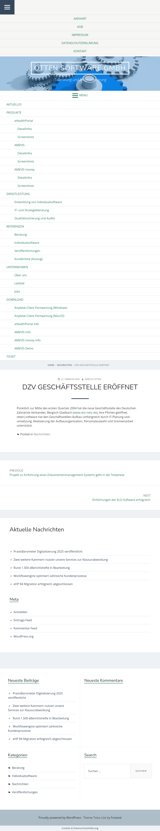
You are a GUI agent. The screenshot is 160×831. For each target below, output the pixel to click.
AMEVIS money (24, 169)
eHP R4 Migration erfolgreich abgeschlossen (43, 584)
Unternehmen (17, 267)
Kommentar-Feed (25, 628)
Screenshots (26, 137)
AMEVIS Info (22, 332)
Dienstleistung (18, 194)
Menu (83, 95)
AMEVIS (19, 145)
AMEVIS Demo (23, 348)
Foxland (116, 818)
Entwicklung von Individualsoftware (38, 202)
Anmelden (20, 612)
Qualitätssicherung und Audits (34, 218)
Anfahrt (80, 19)
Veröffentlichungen (27, 251)
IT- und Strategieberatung (31, 210)
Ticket (11, 356)
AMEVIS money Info (27, 340)
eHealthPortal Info (26, 324)
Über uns (20, 275)
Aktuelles (14, 104)
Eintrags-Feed (23, 620)
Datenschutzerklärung (79, 43)
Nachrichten (42, 434)
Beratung (20, 235)
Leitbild (19, 283)
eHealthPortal (23, 121)
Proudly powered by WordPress (60, 818)
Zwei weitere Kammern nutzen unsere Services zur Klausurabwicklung (61, 560)
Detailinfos (25, 129)
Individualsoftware (26, 243)
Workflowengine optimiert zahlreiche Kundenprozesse (50, 576)
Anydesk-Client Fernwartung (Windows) (40, 308)
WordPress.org (23, 636)
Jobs (17, 291)
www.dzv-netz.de (85, 413)
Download (14, 300)
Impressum (80, 35)
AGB (80, 27)
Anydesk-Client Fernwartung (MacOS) (39, 316)
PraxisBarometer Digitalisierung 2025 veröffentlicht (48, 551)
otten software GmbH (80, 68)
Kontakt (80, 51)
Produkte (13, 113)
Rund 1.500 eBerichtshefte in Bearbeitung (42, 568)
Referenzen (15, 226)
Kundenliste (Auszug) (28, 259)
